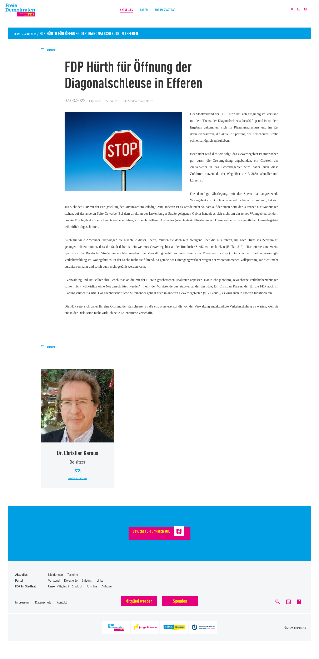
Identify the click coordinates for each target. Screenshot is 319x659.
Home (19, 33)
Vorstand (54, 585)
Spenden (180, 605)
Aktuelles (116, 14)
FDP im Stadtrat (173, 14)
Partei (142, 14)
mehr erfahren (77, 482)
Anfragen (107, 591)
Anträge (92, 591)
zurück (53, 49)
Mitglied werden (138, 605)
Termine (73, 579)
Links (100, 585)
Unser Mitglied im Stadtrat (65, 591)
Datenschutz (43, 607)
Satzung (87, 585)
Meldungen (123, 100)
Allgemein (37, 33)
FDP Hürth (299, 635)
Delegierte (71, 585)
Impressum (22, 607)
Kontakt (62, 607)
